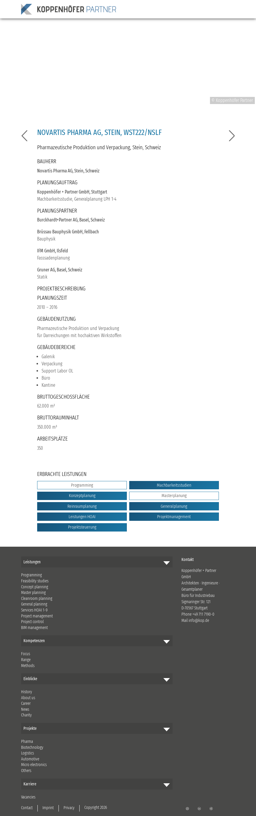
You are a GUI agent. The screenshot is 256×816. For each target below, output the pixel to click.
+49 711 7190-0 (203, 614)
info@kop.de (199, 620)
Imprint (48, 807)
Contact (27, 807)
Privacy (69, 807)
